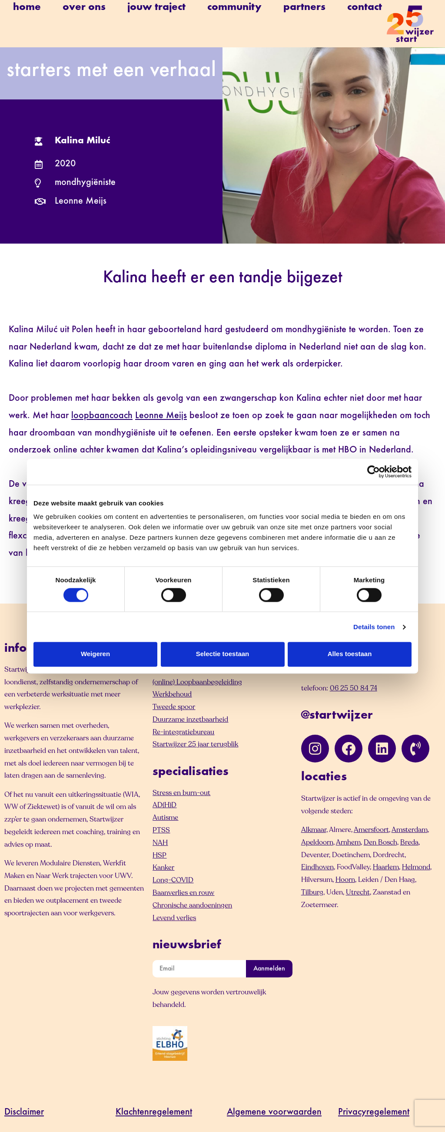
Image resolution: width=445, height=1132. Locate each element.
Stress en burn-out (181, 793)
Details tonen (374, 626)
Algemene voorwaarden (274, 1112)
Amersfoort (371, 830)
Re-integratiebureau (183, 732)
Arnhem (348, 842)
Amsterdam (410, 830)
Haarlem (386, 867)
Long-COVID (173, 880)
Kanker (163, 867)
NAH (160, 843)
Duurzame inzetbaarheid (190, 719)
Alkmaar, (314, 830)
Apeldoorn (317, 842)
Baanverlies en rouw (183, 893)
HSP (159, 855)
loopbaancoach (102, 416)
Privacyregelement (373, 1112)
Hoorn (345, 879)
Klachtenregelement (154, 1112)
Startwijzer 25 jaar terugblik (195, 744)
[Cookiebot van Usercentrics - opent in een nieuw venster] (373, 471)
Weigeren (95, 654)
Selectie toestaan (222, 654)
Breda (409, 842)
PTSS (161, 830)
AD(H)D (164, 805)
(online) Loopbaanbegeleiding (197, 682)
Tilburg (312, 892)
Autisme (165, 817)
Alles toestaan (350, 654)
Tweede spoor (174, 707)
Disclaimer (24, 1112)
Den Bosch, (381, 842)
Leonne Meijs (161, 416)
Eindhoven (317, 867)
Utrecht (358, 892)
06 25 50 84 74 (353, 688)
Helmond (416, 867)
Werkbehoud (172, 694)
